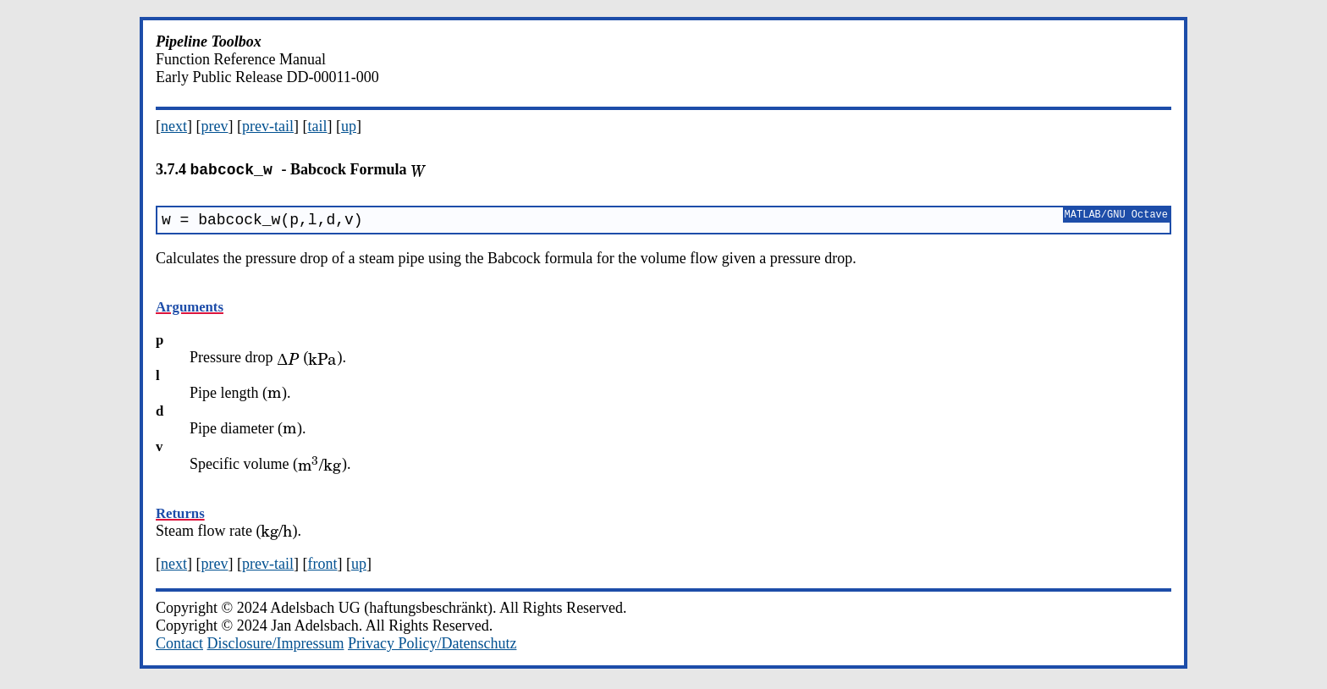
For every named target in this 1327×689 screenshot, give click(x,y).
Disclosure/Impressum (275, 646)
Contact (179, 646)
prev (215, 126)
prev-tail (268, 126)
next (174, 126)
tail (317, 126)
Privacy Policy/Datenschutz (432, 646)
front (322, 567)
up (348, 126)
